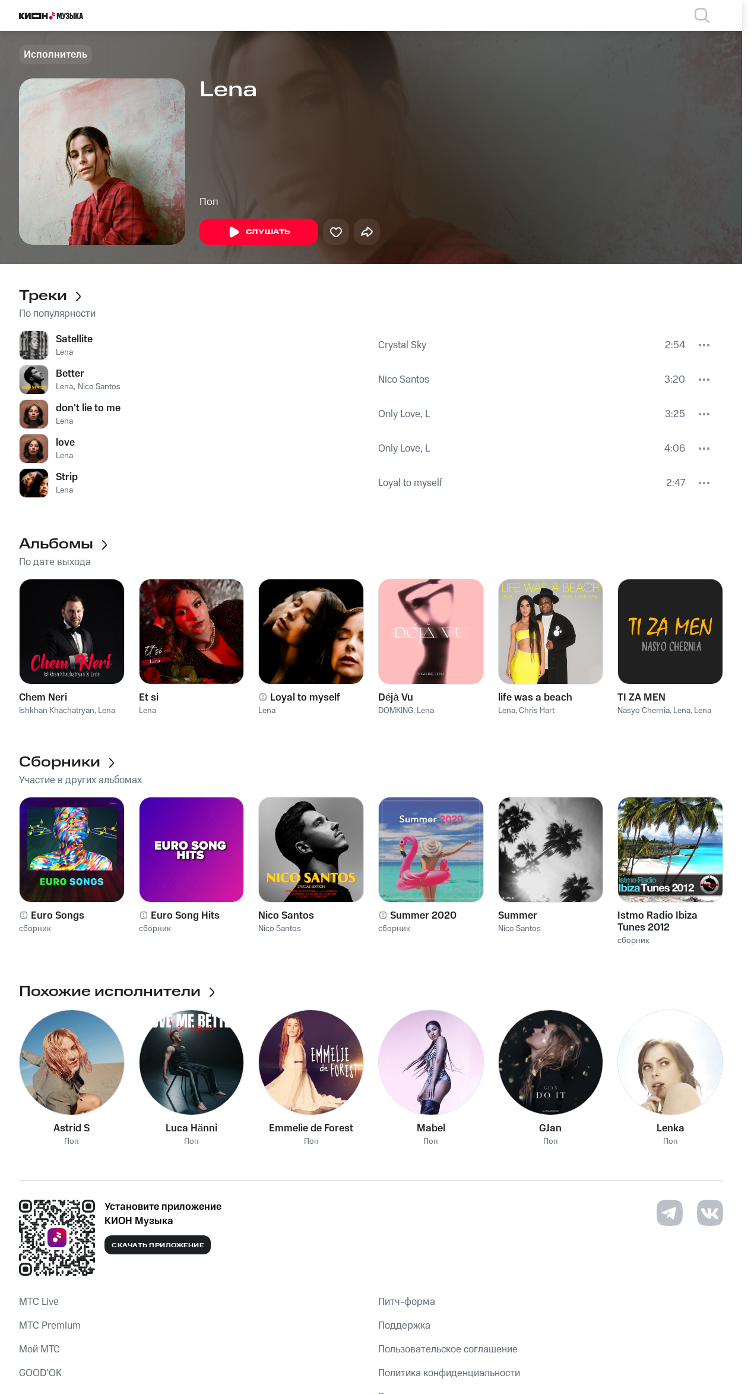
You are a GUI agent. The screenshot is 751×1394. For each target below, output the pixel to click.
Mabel (431, 1128)
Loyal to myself (410, 483)
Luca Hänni (191, 1128)
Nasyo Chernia (643, 711)
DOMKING (395, 711)
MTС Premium (50, 1326)
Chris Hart (536, 711)
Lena (64, 352)
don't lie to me (88, 408)
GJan (550, 1128)
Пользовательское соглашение (448, 1349)
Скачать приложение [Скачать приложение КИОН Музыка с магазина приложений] (158, 1245)
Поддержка (404, 1326)
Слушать (259, 232)
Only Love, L (404, 414)
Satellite (74, 339)
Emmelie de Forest (311, 1128)
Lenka (671, 1128)
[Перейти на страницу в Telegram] (670, 1213)
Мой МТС (39, 1349)
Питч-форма (406, 1302)
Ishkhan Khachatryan (56, 711)
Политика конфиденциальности (449, 1373)
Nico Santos (99, 387)
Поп (208, 202)
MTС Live (39, 1302)
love (65, 443)
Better (70, 374)
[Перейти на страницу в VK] (710, 1213)
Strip (67, 477)
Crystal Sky (402, 345)
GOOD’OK (40, 1373)
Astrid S (71, 1128)
